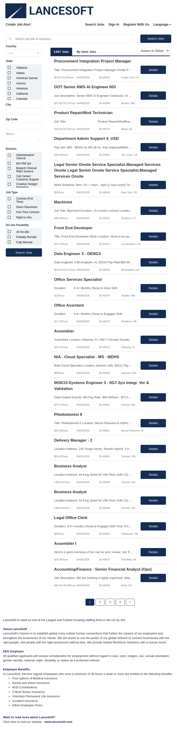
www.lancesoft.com (58, 722)
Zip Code (12, 119)
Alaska (20, 73)
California (22, 93)
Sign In (114, 24)
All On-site (22, 232)
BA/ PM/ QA (23, 163)
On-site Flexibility (17, 225)
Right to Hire (24, 217)
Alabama (21, 67)
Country (11, 46)
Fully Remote (24, 242)
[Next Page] (130, 602)
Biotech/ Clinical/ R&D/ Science (26, 170)
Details (153, 70)
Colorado (22, 98)
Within (10, 134)
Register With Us (136, 24)
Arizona (21, 83)
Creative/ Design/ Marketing (27, 185)
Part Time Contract (27, 212)
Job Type (12, 192)
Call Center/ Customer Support (27, 178)
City (8, 104)
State (9, 61)
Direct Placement (26, 207)
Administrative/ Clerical (25, 156)
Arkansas (22, 88)
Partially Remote (26, 237)
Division (11, 148)
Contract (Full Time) (24, 200)
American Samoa (27, 78)
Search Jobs (94, 24)
